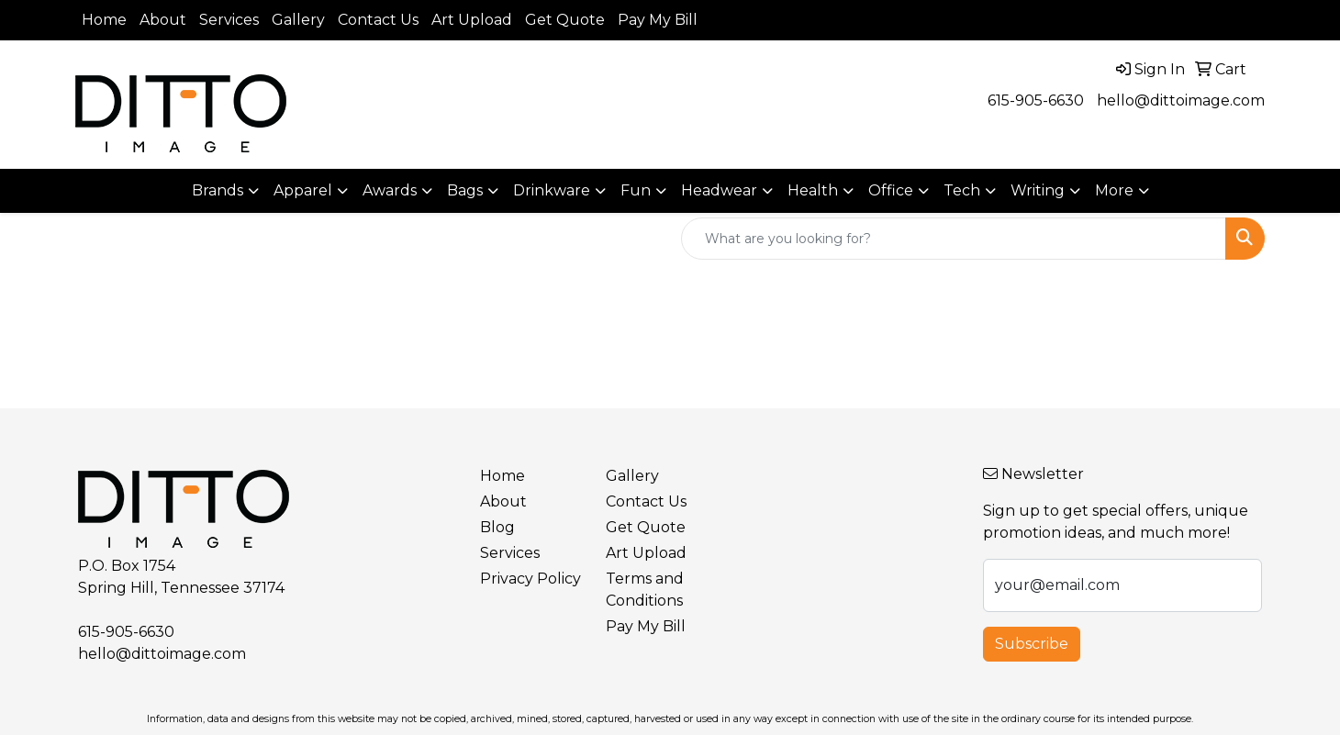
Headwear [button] (719, 190)
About (163, 19)
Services (229, 19)
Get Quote (565, 19)
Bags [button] (465, 190)
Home (104, 19)
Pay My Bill (658, 19)
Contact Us (378, 19)
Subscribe (1031, 643)
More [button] (1114, 190)
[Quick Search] (953, 238)
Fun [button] (635, 190)
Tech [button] (962, 190)
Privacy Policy (530, 578)
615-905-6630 (1036, 100)
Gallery (298, 19)
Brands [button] (217, 190)
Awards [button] (390, 190)
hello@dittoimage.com (1181, 100)
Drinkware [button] (551, 190)
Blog (497, 527)
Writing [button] (1038, 190)
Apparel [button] (303, 190)
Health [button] (812, 190)
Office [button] (890, 190)
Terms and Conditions (645, 589)
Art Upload (471, 19)
